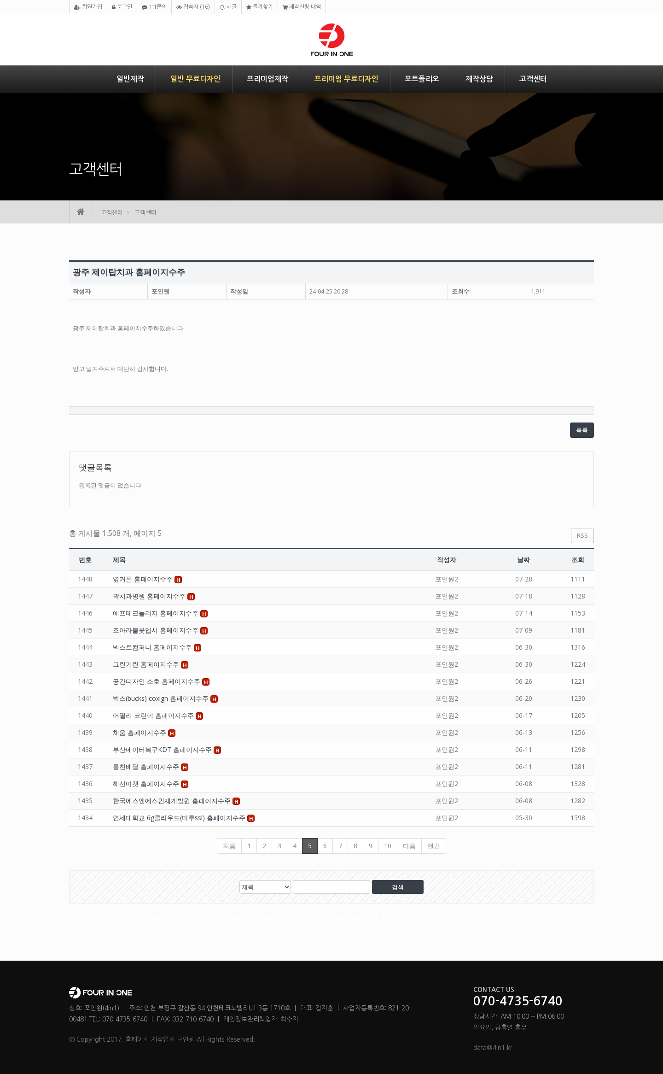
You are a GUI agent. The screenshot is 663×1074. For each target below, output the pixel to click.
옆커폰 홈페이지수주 (143, 579)
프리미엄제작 (267, 79)
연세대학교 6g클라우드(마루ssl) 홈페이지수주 (180, 817)
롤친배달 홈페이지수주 (147, 766)
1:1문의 (154, 7)
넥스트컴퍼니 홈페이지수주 (153, 647)
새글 (228, 7)
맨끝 (433, 845)
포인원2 (446, 579)
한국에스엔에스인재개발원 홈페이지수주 (173, 800)
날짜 (523, 559)
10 (387, 845)
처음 (229, 845)
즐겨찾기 (259, 7)
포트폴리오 (422, 79)
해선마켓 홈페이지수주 (147, 783)
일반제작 (130, 79)
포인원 (160, 291)
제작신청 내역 (302, 7)
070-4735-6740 (518, 1001)
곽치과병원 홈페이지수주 (150, 596)
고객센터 (533, 79)
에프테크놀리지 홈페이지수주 (156, 613)
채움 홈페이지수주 (140, 732)
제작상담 (479, 79)
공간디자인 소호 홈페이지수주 (157, 681)
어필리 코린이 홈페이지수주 (154, 715)
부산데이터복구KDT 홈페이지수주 (163, 749)
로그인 (122, 7)
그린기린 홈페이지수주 (147, 664)
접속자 (193, 7)
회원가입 (88, 7)
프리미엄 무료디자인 (346, 79)
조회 (577, 559)
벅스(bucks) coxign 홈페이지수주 (161, 698)
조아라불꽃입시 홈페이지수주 (156, 630)
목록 (582, 430)
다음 (409, 845)
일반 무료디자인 (195, 79)
